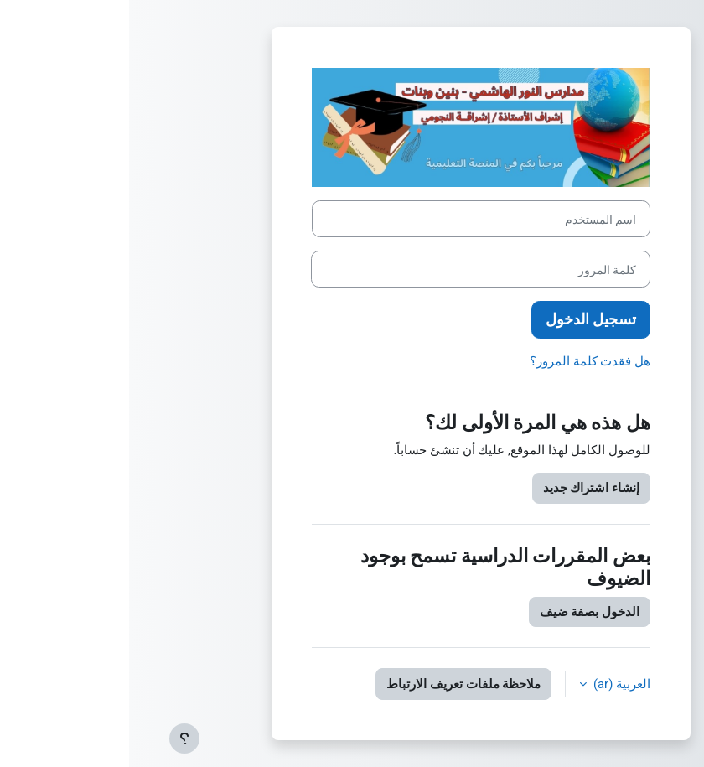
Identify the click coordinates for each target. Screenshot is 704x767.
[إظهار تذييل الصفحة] (55, 738)
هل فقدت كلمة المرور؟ (461, 361)
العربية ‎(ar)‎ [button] (491, 684)
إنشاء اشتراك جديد (462, 487)
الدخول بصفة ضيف (460, 611)
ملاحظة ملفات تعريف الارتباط (334, 684)
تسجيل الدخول (462, 319)
